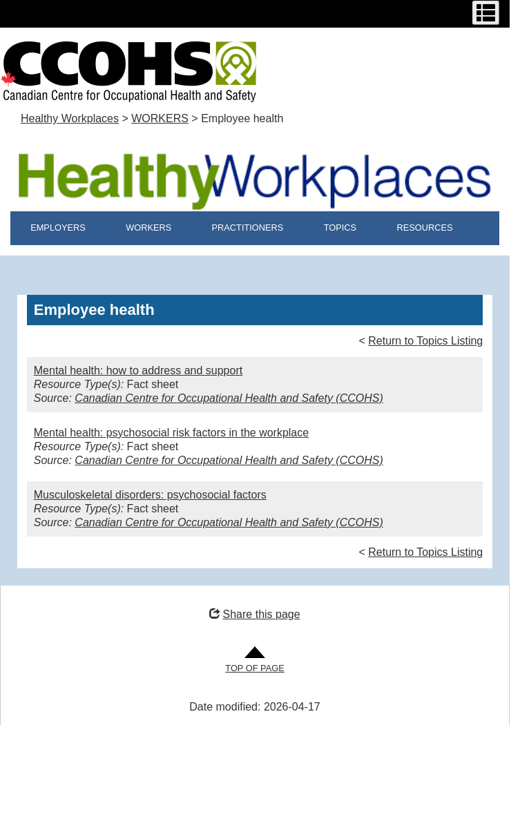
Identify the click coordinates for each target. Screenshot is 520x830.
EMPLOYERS (58, 227)
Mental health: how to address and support (138, 370)
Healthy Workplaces (70, 118)
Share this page (254, 614)
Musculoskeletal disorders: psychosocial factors (150, 495)
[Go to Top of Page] (254, 660)
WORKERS (160, 118)
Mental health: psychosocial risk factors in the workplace (171, 432)
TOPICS (340, 227)
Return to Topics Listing (425, 341)
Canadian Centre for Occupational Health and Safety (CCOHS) (229, 398)
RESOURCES (424, 227)
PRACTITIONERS (248, 227)
